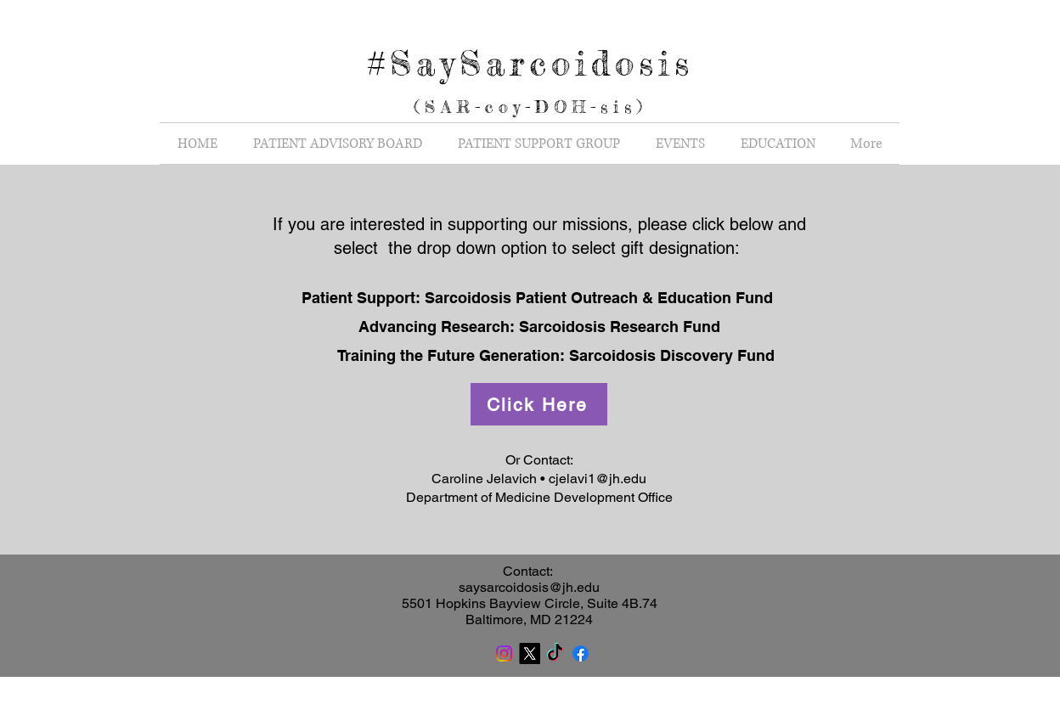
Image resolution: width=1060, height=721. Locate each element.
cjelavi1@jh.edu (597, 478)
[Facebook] (580, 653)
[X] (529, 653)
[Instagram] (504, 653)
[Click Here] (539, 404)
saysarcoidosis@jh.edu (529, 587)
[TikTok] (555, 653)
